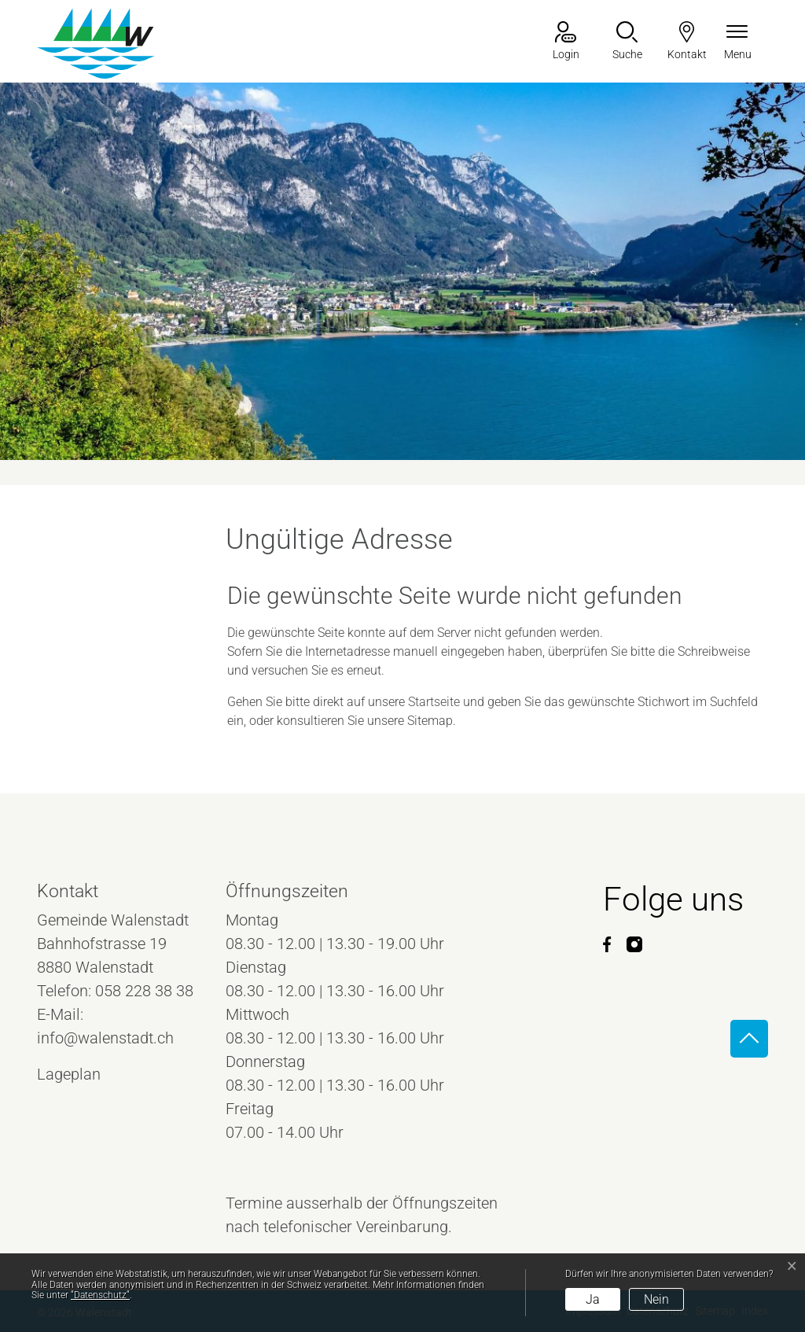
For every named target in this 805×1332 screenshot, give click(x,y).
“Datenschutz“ (100, 1295)
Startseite (434, 701)
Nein (656, 1299)
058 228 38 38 (144, 990)
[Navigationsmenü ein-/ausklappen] (738, 42)
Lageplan (83, 1074)
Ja (593, 1299)
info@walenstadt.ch (105, 1037)
